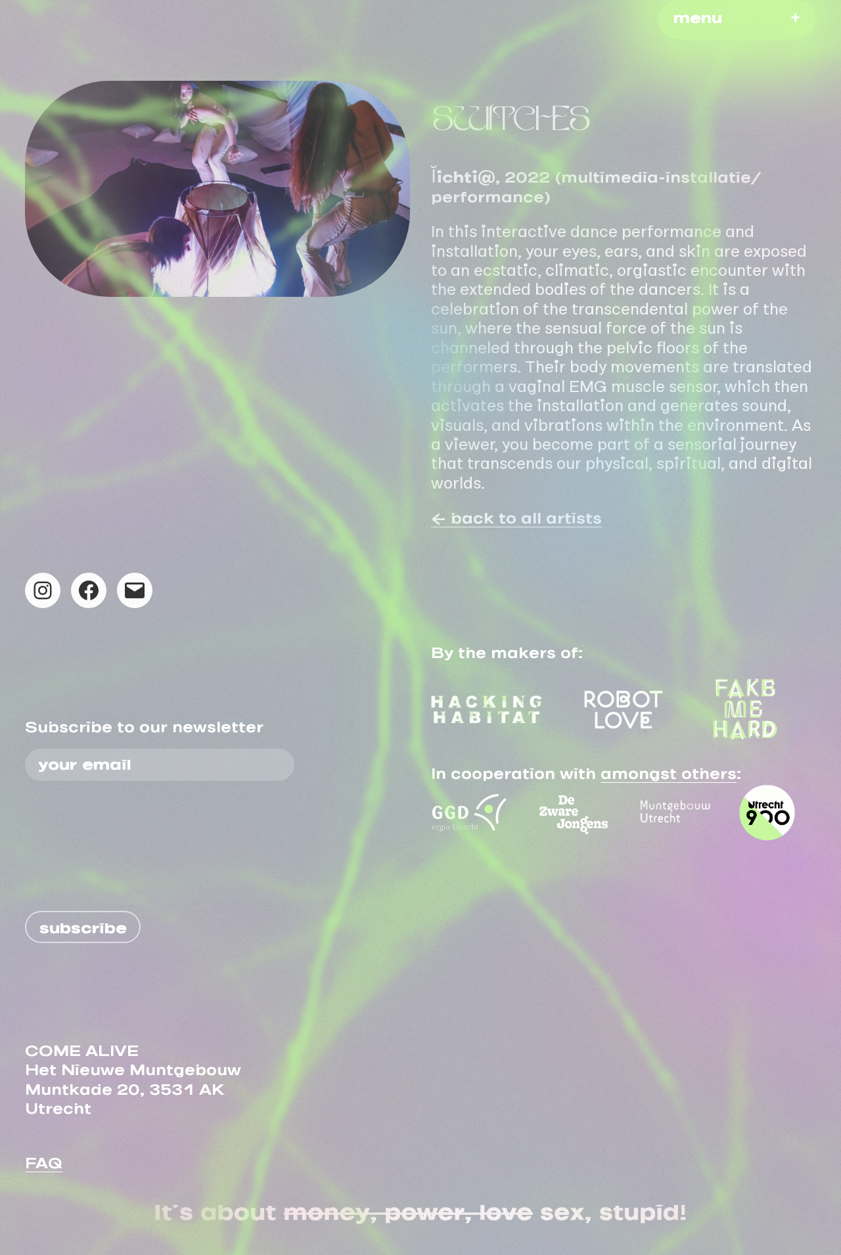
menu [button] (697, 14)
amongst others (669, 770)
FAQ (43, 1159)
